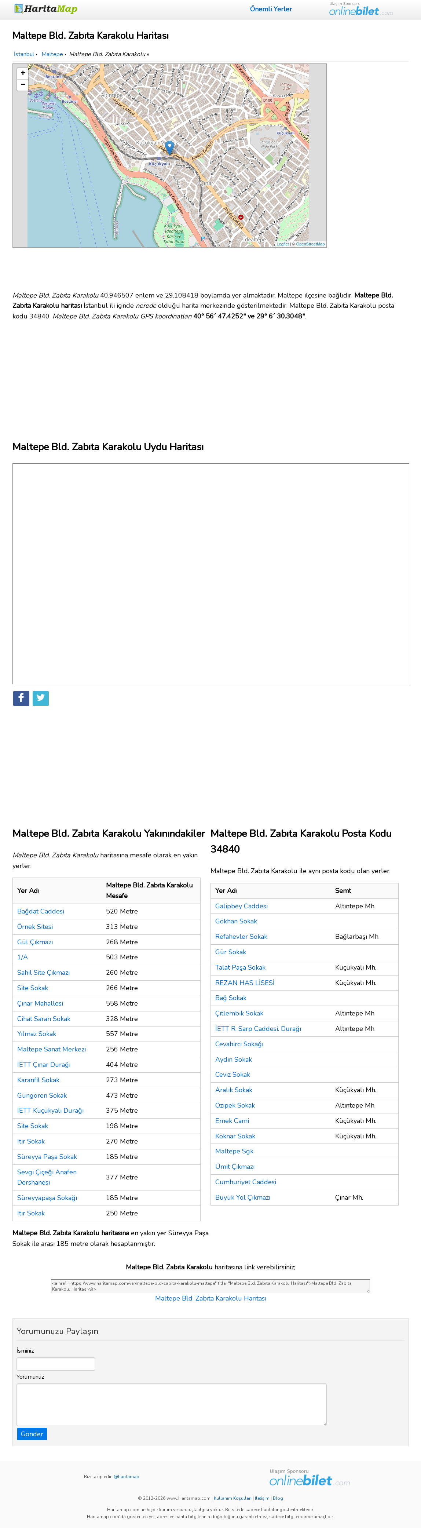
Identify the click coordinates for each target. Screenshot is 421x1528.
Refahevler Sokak (241, 936)
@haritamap (126, 1477)
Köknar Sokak (235, 1136)
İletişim (262, 1498)
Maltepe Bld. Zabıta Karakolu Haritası (210, 1298)
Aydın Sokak (233, 1059)
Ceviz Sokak (232, 1074)
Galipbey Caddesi (241, 906)
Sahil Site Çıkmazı (43, 972)
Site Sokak (32, 988)
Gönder (32, 1434)
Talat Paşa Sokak (240, 967)
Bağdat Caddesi (40, 911)
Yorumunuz (30, 1377)
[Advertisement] (369, 173)
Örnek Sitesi (35, 926)
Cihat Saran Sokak (43, 1018)
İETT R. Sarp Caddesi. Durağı (258, 1028)
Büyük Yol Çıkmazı (242, 1197)
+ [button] (23, 73)
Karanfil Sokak (38, 1080)
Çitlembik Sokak (239, 1013)
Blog (278, 1498)
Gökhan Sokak (236, 921)
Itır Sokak (31, 1141)
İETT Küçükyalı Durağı (50, 1110)
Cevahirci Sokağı (239, 1044)
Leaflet (283, 244)
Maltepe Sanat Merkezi (51, 1049)
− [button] (23, 85)
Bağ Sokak (230, 997)
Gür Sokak (230, 952)
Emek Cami (232, 1120)
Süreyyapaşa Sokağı (47, 1197)
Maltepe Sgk (234, 1151)
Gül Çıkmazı (35, 942)
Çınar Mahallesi (40, 1003)
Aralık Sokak (233, 1090)
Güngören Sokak (42, 1095)
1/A (22, 957)
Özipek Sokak (235, 1105)
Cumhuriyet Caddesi (245, 1182)
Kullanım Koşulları (233, 1498)
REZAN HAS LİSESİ (245, 982)
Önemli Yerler (271, 9)
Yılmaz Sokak (36, 1033)
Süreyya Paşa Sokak (47, 1156)
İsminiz (25, 1351)
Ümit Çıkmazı (235, 1166)
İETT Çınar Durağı (43, 1064)
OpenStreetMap (310, 244)
